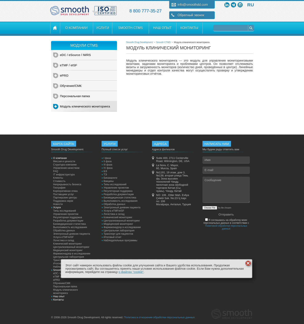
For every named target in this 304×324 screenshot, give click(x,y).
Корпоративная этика (65, 191)
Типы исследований (64, 210)
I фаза (107, 158)
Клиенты (58, 177)
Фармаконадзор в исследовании (71, 253)
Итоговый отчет (112, 237)
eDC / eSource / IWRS (75, 55)
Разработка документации (68, 220)
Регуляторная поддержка (67, 217)
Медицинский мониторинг (68, 250)
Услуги (102, 28)
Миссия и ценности (64, 161)
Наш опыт (162, 28)
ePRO (64, 75)
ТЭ (105, 174)
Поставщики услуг (63, 194)
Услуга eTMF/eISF (63, 237)
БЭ (105, 171)
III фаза (108, 164)
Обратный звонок (191, 15)
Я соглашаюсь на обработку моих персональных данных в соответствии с (226, 224)
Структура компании (65, 164)
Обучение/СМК (71, 85)
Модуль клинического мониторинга (85, 106)
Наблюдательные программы (120, 240)
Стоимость (59, 181)
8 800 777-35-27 (145, 10)
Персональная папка (75, 96)
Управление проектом (65, 214)
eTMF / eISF (68, 65)
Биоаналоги (110, 177)
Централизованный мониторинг (71, 247)
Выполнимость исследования (70, 227)
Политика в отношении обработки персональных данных (159, 317)
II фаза (108, 161)
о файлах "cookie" (131, 272)
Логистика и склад (63, 240)
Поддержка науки (63, 200)
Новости (58, 204)
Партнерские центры (65, 197)
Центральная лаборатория (68, 256)
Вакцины (109, 181)
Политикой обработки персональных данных (226, 227)
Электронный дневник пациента (71, 233)
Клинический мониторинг (67, 243)
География (59, 187)
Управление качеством (66, 168)
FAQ (55, 171)
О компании (76, 28)
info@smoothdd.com (193, 4)
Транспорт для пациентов (118, 233)
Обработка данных (64, 230)
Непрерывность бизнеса (67, 184)
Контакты (189, 28)
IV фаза (108, 168)
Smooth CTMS (130, 28)
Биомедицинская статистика (69, 224)
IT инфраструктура (64, 174)
